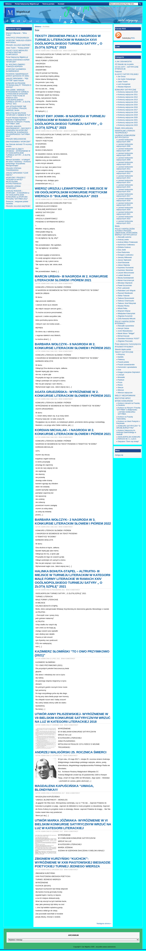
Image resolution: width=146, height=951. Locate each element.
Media (117, 226)
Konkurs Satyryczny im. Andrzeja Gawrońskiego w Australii (126, 432)
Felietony (121, 359)
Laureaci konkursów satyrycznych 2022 (124, 218)
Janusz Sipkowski (124, 260)
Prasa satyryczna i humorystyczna (128, 344)
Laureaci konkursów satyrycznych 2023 (124, 222)
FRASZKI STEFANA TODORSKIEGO (13, 169)
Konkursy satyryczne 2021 (128, 120)
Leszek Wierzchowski (126, 273)
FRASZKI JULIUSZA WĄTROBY (18, 45)
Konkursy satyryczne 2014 (128, 102)
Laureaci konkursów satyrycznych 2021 (124, 213)
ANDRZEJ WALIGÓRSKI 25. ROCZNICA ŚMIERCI (70, 752)
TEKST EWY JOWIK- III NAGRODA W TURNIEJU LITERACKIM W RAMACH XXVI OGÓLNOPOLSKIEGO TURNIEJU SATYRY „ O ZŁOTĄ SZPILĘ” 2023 (70, 121)
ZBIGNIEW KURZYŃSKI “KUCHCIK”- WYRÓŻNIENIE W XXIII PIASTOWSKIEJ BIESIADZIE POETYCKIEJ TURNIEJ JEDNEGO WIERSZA (72, 862)
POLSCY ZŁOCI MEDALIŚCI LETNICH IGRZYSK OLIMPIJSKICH (17, 52)
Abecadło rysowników (126, 326)
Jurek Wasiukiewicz (125, 331)
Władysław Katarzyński (126, 313)
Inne (119, 370)
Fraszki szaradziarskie (126, 365)
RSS (133, 38)
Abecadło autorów (124, 237)
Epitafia (120, 357)
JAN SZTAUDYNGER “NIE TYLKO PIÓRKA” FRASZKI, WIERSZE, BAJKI (16, 108)
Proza (120, 382)
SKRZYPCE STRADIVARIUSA (17, 38)
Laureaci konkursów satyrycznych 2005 (124, 141)
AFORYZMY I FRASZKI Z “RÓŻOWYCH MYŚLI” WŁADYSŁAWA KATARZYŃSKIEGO (15, 181)
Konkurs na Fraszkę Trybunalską (124, 418)
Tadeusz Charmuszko (126, 301)
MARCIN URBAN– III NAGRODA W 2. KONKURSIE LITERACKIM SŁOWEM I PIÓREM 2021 (71, 278)
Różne (120, 385)
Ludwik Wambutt (124, 275)
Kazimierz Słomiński (125, 270)
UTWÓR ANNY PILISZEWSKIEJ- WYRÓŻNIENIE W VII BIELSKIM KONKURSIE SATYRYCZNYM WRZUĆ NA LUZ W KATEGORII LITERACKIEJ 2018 (72, 717)
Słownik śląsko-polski (123, 349)
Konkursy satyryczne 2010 (128, 92)
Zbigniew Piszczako (125, 341)
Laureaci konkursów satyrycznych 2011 (124, 168)
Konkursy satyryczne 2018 (128, 112)
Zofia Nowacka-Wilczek (127, 319)
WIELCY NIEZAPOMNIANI (125, 396)
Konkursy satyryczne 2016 (128, 107)
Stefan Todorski (124, 296)
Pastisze (121, 380)
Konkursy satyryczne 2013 (128, 100)
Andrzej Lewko (123, 240)
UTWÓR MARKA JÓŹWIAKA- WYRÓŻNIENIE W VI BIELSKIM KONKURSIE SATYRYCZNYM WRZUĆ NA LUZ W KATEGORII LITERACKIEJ (73, 824)
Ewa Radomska (124, 252)
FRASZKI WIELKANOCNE (16, 139)
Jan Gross (122, 77)
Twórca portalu (48, 4)
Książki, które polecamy (124, 128)
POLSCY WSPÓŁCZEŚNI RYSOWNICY (125, 323)
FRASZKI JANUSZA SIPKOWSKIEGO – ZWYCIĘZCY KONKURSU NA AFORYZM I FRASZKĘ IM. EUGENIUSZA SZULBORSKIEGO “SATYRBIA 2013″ (18, 131)
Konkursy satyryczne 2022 (128, 123)
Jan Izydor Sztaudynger (127, 79)
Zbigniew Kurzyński (125, 316)
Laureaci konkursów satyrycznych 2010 (124, 163)
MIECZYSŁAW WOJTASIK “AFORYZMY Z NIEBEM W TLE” (18, 114)
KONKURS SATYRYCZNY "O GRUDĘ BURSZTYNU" (128, 427)
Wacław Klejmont (124, 87)
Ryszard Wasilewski (125, 293)
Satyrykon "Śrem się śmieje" (128, 441)
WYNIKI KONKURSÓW (124, 401)
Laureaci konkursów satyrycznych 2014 (124, 181)
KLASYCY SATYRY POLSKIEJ (126, 74)
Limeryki (121, 375)
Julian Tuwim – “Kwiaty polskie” (18, 48)
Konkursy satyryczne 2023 (128, 125)
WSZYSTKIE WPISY (123, 398)
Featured (118, 72)
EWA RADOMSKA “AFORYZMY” (18, 142)
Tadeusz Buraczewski (126, 298)
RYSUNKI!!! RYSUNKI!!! (124, 347)
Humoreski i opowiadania (127, 367)
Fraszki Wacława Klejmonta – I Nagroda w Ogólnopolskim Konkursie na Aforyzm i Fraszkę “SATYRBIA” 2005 (18, 121)
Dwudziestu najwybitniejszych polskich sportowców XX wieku (17, 75)
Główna (8, 4)
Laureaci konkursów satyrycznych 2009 (124, 159)
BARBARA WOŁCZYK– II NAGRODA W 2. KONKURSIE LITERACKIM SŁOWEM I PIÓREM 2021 (73, 346)
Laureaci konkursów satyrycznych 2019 (124, 204)
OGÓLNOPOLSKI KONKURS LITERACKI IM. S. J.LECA (128, 438)
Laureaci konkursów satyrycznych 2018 (124, 200)
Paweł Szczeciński (125, 285)
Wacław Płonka (123, 306)
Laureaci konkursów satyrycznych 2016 (124, 190)
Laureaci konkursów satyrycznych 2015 (124, 186)
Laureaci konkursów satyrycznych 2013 (124, 177)
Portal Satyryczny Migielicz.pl (27, 4)
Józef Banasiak (123, 263)
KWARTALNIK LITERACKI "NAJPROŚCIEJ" (125, 132)
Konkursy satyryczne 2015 (128, 105)
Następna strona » (104, 924)
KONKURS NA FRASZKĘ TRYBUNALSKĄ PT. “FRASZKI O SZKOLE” (18, 85)
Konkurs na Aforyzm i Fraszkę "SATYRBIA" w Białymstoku (128, 409)
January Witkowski (125, 257)
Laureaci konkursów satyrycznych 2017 (124, 195)
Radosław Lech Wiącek (127, 291)
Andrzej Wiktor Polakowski (128, 242)
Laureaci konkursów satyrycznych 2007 (124, 150)
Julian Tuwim (123, 82)
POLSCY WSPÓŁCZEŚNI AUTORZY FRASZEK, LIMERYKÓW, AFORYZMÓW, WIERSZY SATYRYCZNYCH (126, 232)
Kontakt (61, 4)
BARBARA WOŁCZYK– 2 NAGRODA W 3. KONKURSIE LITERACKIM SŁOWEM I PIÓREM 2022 (73, 521)
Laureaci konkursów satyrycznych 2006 (124, 145)
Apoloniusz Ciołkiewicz (126, 245)
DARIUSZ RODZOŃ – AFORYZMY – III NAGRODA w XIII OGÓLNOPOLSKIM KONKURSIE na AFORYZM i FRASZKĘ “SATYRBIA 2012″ (17, 195)
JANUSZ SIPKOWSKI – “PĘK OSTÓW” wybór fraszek (17, 80)
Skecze (120, 388)
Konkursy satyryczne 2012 (128, 97)
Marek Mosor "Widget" (126, 333)
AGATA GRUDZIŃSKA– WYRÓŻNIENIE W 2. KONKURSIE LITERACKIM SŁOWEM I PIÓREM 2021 (73, 393)
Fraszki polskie (123, 362)
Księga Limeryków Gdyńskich (129, 372)
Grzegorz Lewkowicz (126, 255)
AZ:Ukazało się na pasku (124, 64)
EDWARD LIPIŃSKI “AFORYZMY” (13, 187)
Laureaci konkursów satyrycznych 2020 (124, 209)
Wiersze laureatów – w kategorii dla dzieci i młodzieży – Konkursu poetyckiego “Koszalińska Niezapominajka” (18, 163)
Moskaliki (121, 377)
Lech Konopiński (124, 84)
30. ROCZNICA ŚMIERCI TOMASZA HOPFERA (15, 66)
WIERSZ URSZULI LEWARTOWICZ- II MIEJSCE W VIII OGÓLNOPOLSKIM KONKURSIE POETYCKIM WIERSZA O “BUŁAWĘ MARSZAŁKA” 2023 (71, 192)
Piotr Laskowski (124, 288)
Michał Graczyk (123, 336)
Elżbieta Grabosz (124, 247)
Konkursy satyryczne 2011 (128, 95)
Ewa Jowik (122, 250)
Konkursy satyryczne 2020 (128, 117)
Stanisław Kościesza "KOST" (129, 339)
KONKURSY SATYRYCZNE (125, 90)
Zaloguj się (119, 455)
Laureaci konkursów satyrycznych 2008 (124, 154)
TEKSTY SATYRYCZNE (124, 352)
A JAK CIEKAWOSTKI (123, 62)
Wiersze (121, 390)
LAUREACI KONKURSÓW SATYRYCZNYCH (125, 136)
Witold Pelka (122, 308)
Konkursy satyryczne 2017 (128, 110)
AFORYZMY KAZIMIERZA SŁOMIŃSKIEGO (16, 70)
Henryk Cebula (123, 328)
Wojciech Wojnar (124, 311)
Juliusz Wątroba (124, 265)
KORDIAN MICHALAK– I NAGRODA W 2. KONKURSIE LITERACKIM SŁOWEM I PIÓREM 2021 (73, 432)
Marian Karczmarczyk (126, 280)
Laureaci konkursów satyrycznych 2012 (124, 172)
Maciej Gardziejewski (126, 278)
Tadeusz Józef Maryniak (127, 303)
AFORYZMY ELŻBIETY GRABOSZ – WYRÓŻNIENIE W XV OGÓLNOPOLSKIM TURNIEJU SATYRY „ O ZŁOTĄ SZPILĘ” (18, 153)
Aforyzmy (121, 354)
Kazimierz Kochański (126, 268)
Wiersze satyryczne (125, 393)
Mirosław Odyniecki (125, 283)
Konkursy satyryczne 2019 (128, 115)
